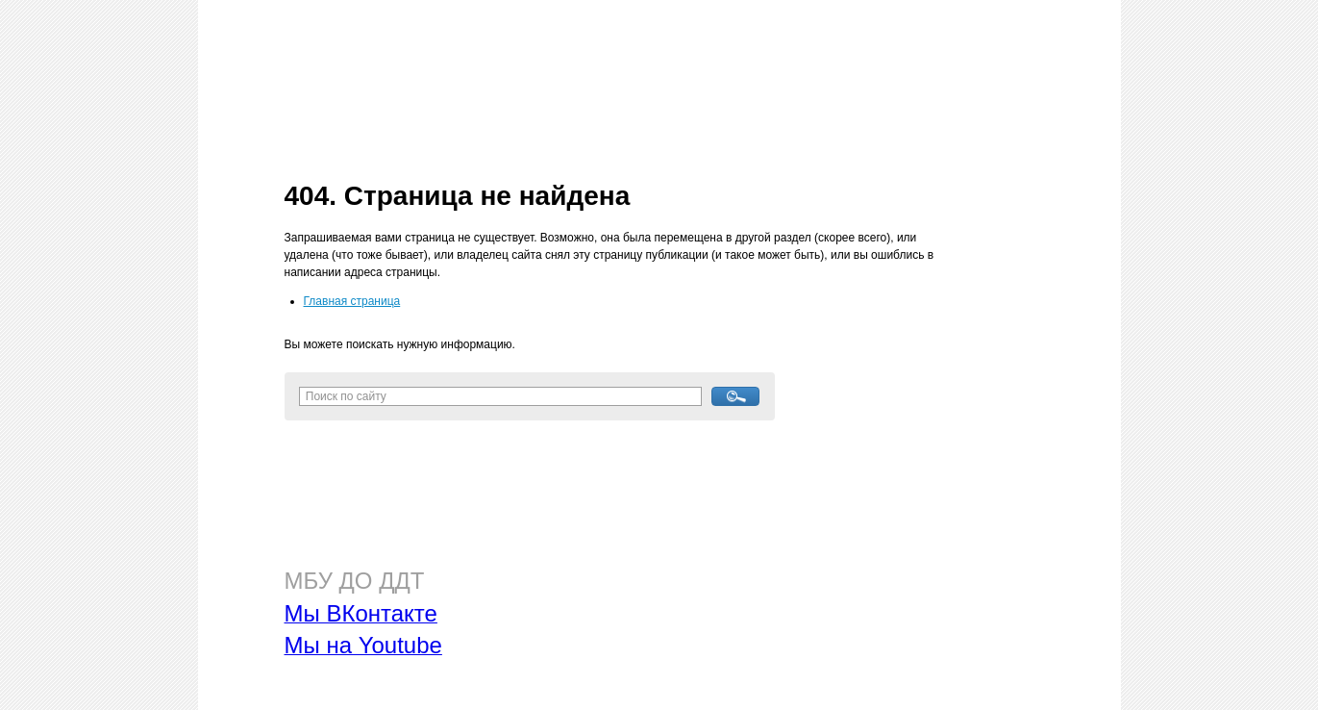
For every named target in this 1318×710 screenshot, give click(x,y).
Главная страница (352, 301)
